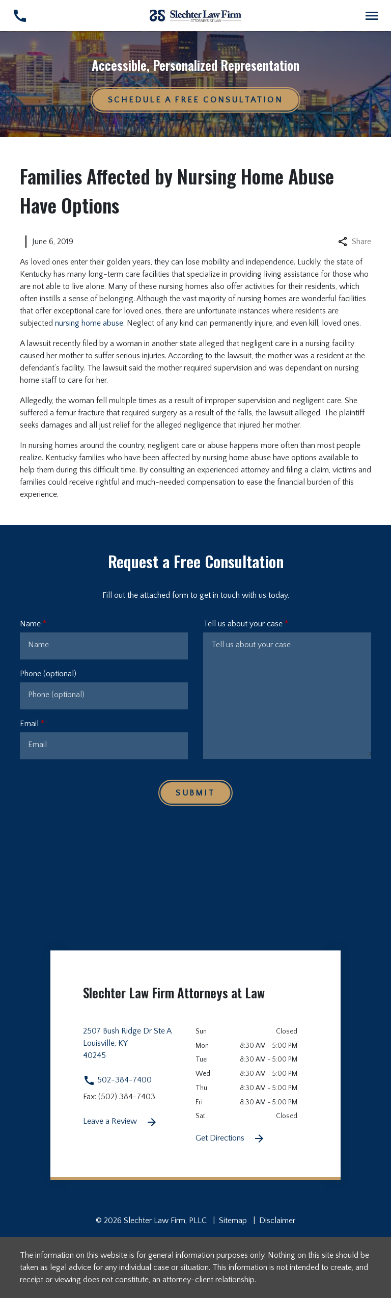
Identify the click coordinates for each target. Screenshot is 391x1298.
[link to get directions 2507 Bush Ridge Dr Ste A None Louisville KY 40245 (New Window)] (139, 1049)
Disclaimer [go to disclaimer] (277, 1220)
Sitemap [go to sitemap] (233, 1220)
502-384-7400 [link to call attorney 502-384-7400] (117, 1079)
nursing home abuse (89, 323)
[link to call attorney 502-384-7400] (19, 15)
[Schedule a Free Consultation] (195, 100)
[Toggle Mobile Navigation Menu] (371, 15)
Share (354, 241)
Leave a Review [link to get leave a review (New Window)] (120, 1122)
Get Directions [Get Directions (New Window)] (230, 1138)
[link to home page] (195, 15)
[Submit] (195, 792)
